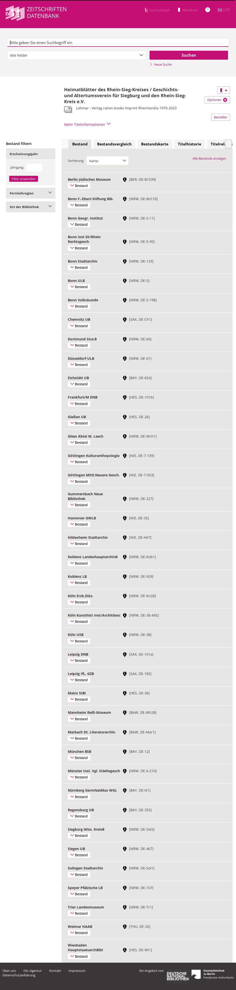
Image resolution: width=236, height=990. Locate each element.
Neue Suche (161, 64)
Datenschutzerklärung (18, 975)
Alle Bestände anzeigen (209, 158)
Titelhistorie (189, 143)
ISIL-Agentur (32, 970)
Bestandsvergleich (114, 143)
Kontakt (55, 970)
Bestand (80, 143)
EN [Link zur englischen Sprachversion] (220, 9)
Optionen (217, 99)
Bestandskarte (154, 143)
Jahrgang (16, 167)
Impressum (77, 970)
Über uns (9, 970)
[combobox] (76, 55)
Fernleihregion (31, 193)
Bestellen (220, 117)
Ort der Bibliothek (31, 207)
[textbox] (118, 42)
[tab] (80, 144)
